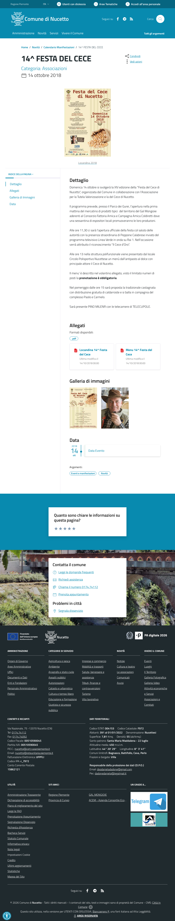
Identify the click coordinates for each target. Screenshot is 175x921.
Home (24, 47)
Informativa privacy (18, 844)
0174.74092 (19, 737)
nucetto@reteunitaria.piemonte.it (34, 753)
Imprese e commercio (94, 661)
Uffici (10, 672)
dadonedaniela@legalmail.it (110, 773)
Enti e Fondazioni (17, 683)
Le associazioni (125, 672)
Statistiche (14, 871)
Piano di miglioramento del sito (25, 806)
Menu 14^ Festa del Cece (139, 352)
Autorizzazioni (56, 683)
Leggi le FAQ (15, 811)
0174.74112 (19, 732)
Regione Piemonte (59, 795)
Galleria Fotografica (155, 677)
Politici (11, 694)
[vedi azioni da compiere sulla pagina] (133, 61)
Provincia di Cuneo (59, 800)
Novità (36, 47)
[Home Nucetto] (42, 19)
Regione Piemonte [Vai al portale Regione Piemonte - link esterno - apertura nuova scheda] (20, 4)
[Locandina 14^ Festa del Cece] (76, 350)
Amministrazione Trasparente (24, 795)
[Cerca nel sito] (160, 19)
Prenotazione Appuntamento (24, 816)
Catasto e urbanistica (60, 688)
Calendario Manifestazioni (59, 47)
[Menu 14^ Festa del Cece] (122, 350)
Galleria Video (152, 683)
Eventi (148, 661)
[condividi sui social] (132, 56)
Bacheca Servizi (16, 833)
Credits (11, 860)
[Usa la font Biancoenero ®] (71, 4)
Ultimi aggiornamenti (19, 866)
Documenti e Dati (17, 677)
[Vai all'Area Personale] (143, 4)
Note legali (14, 849)
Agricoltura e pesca (59, 661)
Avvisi (120, 683)
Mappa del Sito (16, 876)
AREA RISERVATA (85, 916)
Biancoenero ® (101, 911)
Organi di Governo (18, 661)
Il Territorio (150, 672)
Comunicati (123, 677)
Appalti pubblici (57, 677)
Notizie (121, 661)
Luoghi (148, 666)
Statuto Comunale (18, 838)
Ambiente (54, 666)
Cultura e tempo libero (61, 694)
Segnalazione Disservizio (21, 822)
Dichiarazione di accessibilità (23, 800)
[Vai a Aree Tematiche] (106, 4)
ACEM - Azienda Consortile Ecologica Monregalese (117, 800)
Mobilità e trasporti (92, 666)
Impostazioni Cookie (19, 855)
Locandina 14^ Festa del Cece (93, 352)
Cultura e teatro (126, 666)
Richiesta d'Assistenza (20, 827)
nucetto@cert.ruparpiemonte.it (32, 749)
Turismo (86, 694)
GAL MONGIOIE (98, 795)
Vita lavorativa (90, 699)
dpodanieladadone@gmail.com (114, 769)
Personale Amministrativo (22, 688)
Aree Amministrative (19, 666)
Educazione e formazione (63, 699)
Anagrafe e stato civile (61, 672)
